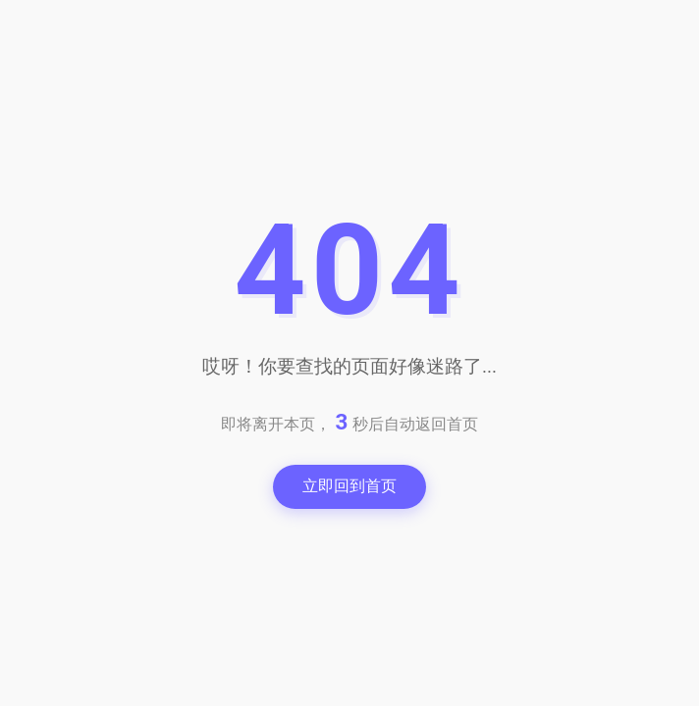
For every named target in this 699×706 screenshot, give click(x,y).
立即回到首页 (349, 486)
